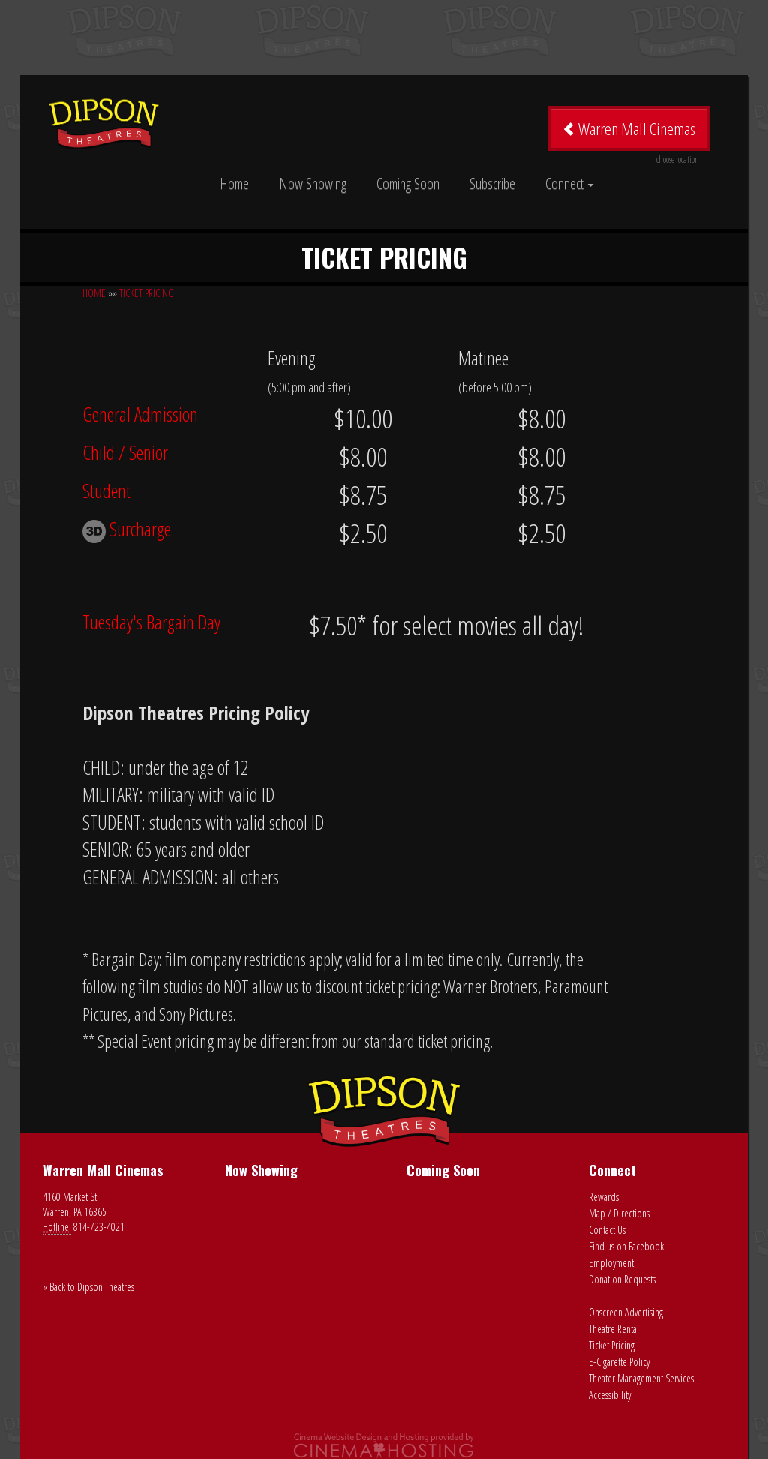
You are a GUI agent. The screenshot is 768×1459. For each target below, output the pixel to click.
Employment (611, 1263)
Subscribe (492, 183)
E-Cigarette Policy (619, 1362)
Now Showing (312, 183)
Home (234, 183)
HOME (94, 293)
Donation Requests (622, 1279)
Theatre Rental (614, 1329)
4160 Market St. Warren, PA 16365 (74, 1204)
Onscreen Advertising (626, 1312)
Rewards (604, 1197)
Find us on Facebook (626, 1246)
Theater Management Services (641, 1378)
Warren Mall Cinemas (630, 134)
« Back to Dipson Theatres (88, 1287)
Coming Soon (408, 183)
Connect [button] (569, 183)
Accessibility (610, 1395)
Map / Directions (619, 1213)
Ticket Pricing (611, 1345)
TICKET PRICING (146, 293)
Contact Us (607, 1230)
